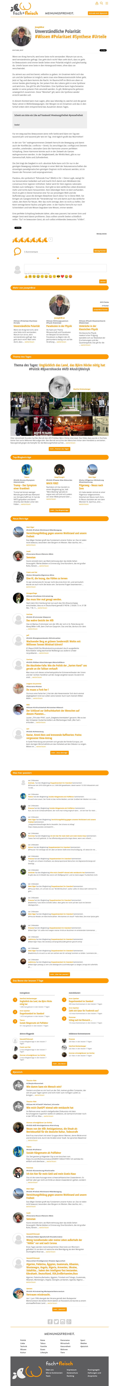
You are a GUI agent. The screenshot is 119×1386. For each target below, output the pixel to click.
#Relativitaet (84, 323)
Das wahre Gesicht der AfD (39, 620)
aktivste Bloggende (27, 1033)
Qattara (29, 1289)
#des (62, 480)
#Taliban (36, 662)
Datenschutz (72, 1373)
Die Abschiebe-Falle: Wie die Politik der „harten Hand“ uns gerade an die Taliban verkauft (56, 667)
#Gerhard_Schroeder (51, 1104)
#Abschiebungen (45, 662)
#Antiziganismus (43, 1125)
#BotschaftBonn (58, 662)
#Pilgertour (89, 480)
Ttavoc (26, 477)
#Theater (56, 480)
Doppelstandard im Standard (61, 783)
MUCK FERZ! (52, 483)
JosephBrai (39, 27)
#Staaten (52, 1261)
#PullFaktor (37, 1150)
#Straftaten (37, 596)
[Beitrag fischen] (100, 251)
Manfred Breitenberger (81, 389)
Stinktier (31, 872)
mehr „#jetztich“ (59, 1309)
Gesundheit (65, 1346)
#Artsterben (51, 707)
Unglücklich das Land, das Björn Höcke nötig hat (72, 365)
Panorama (65, 1340)
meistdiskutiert (74, 993)
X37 (27, 729)
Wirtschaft (65, 1343)
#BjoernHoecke (51, 369)
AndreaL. (31, 783)
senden (103, 281)
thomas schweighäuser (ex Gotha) (32, 1055)
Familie (43, 1346)
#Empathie (37, 575)
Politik (23, 1340)
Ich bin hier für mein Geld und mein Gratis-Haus (68, 836)
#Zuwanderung (39, 1171)
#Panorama (31, 554)
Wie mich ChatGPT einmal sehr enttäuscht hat (67, 872)
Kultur (23, 1352)
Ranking (70, 1376)
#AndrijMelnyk (80, 369)
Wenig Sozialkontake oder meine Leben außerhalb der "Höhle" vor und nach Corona (54, 1241)
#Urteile (99, 36)
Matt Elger (92, 477)
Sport (82, 1340)
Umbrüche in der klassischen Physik (88, 327)
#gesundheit (60, 1261)
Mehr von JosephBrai (24, 287)
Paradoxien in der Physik (59, 326)
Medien (83, 1343)
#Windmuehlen (54, 638)
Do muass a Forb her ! (37, 689)
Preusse (31, 808)
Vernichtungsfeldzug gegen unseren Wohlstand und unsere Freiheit (56, 534)
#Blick (51, 554)
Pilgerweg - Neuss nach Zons (91, 486)
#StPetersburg (38, 732)
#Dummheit (38, 1083)
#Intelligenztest (42, 1261)
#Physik (49, 323)
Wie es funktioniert (54, 1373)
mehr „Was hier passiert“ (59, 974)
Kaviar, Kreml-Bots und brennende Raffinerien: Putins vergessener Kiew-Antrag (53, 736)
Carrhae (29, 614)
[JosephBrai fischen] (101, 309)
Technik (23, 1346)
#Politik (34, 369)
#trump (23, 480)
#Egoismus (45, 575)
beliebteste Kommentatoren (79, 1033)
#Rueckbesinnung (85, 482)
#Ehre (52, 575)
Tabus (42, 1343)
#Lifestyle (30, 1083)
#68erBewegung (56, 530)
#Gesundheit (31, 1261)
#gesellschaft (45, 1237)
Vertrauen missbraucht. (38, 1294)
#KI (34, 1104)
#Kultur (82, 480)
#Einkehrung (99, 480)
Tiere (62, 1352)
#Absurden (68, 480)
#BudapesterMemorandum (54, 1291)
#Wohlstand (45, 530)
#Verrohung (54, 1125)
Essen (42, 1349)
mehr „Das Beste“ (59, 1064)
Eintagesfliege (31, 593)
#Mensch (59, 707)
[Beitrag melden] (102, 234)
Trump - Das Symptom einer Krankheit (25, 486)
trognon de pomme (33, 684)
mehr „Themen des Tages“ (59, 449)
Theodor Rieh (31, 1080)
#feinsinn (45, 554)
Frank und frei (31, 572)
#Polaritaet (61, 36)
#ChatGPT (40, 1104)
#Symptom (30, 480)
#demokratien (19, 482)
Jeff (27, 635)
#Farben (39, 686)
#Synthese (81, 36)
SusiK (28, 551)
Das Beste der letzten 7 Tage (28, 980)
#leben (37, 1237)
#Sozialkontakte (56, 1237)
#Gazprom (47, 617)
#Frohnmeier (38, 617)
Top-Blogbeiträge (22, 457)
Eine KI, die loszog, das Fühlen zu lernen (46, 578)
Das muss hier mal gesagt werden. (44, 599)
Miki (28, 705)
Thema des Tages (22, 356)
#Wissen (42, 36)
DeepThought (59, 477)
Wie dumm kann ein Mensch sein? (44, 1086)
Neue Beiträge (20, 518)
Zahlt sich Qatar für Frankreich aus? (84, 1010)
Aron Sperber (25, 1011)
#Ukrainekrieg (47, 596)
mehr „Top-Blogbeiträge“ (59, 510)
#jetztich (17, 1072)
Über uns (50, 1370)
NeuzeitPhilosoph (26, 1039)
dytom (30, 847)
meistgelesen (25, 993)
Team (48, 1376)
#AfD (66, 369)
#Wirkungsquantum (60, 321)
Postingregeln (94, 1370)
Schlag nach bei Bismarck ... (80, 1020)
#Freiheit (36, 530)
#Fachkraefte (49, 1171)
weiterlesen (29, 342)
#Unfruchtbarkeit (40, 707)
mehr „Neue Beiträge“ (59, 753)
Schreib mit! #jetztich (98, 13)
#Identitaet (57, 323)
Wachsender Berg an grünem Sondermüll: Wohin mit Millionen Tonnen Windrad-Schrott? (53, 643)
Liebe (22, 1343)
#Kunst (38, 554)
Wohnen (64, 1349)
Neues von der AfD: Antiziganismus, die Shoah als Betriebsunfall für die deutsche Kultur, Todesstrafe (52, 1130)
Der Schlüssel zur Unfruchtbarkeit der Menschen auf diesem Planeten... (52, 712)
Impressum (72, 1370)
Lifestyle (44, 1352)
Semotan (30, 557)
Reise (42, 1340)
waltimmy (32, 939)
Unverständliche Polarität (27, 326)
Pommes (31, 836)
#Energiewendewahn (41, 638)
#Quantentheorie (98, 321)
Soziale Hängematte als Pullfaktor (61, 797)
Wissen (23, 1349)
